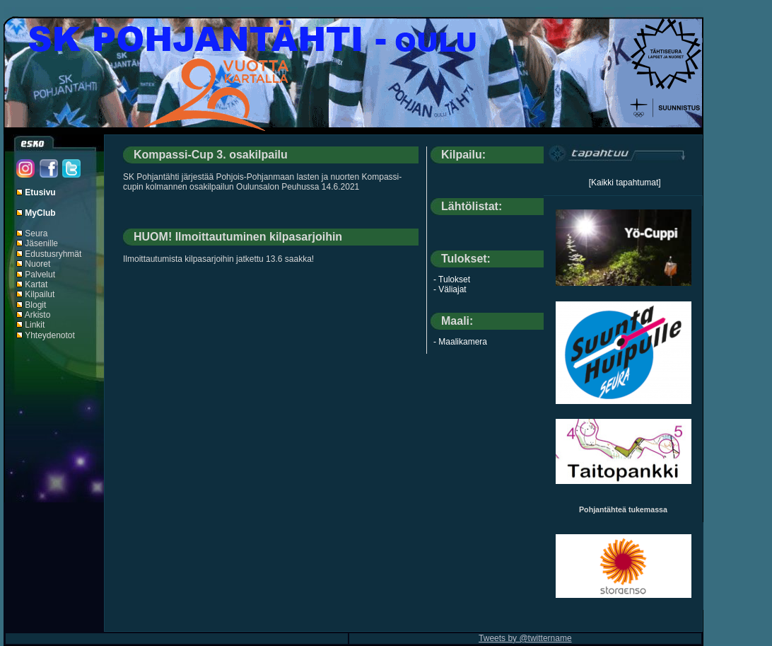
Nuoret (37, 264)
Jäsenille (41, 243)
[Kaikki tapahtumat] (625, 183)
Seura (36, 233)
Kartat (36, 284)
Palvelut (40, 274)
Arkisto (38, 315)
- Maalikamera (460, 342)
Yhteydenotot (50, 335)
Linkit (35, 325)
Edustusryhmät (53, 254)
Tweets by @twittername (525, 638)
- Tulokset (451, 279)
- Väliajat (450, 289)
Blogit (35, 305)
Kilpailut (39, 294)
